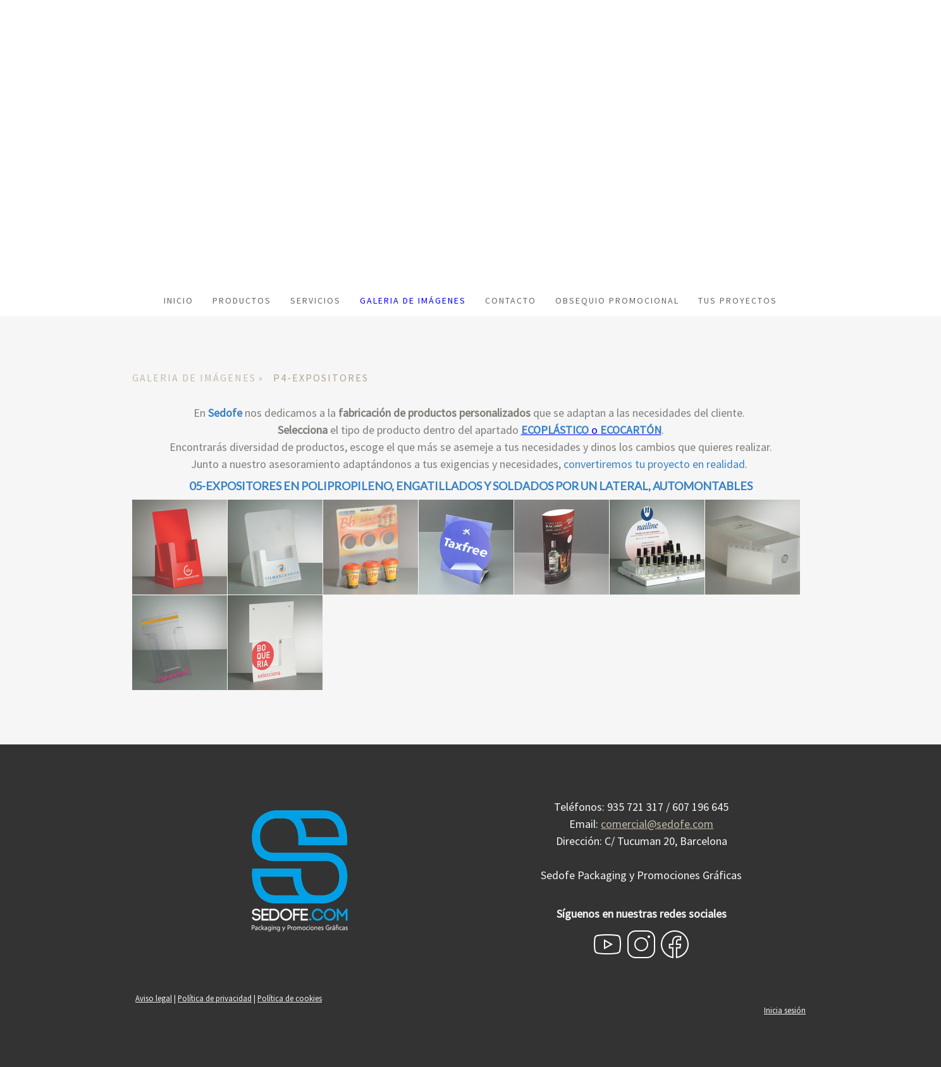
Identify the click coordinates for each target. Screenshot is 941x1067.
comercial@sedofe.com (657, 824)
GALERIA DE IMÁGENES (413, 300)
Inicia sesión (785, 1010)
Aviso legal (153, 998)
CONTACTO (510, 300)
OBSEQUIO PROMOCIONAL (617, 300)
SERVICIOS (315, 300)
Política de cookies (289, 998)
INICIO (179, 300)
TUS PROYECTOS (737, 300)
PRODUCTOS (241, 300)
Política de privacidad (215, 998)
